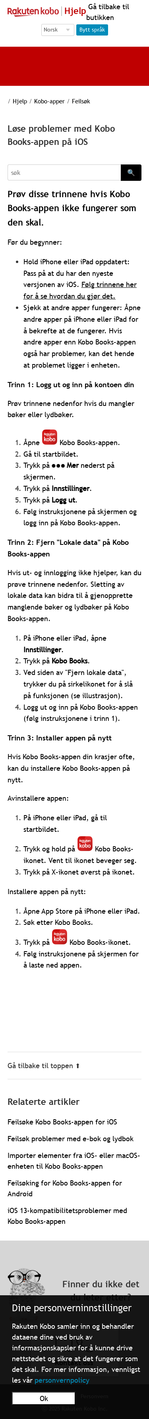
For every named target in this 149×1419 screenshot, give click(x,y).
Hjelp (20, 101)
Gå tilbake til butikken (107, 12)
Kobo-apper (49, 101)
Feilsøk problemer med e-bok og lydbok (71, 1138)
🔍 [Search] (131, 172)
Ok (44, 1398)
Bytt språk (92, 29)
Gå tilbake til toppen (44, 1065)
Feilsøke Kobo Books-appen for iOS (62, 1121)
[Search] (64, 172)
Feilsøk (81, 101)
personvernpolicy (62, 1380)
